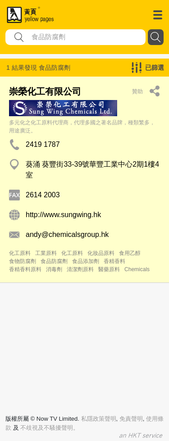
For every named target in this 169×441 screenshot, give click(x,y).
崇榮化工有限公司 (45, 91)
